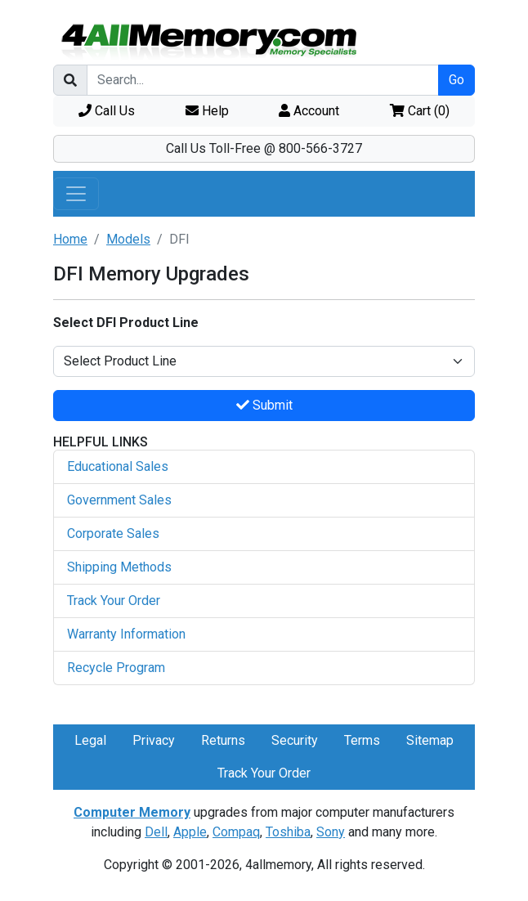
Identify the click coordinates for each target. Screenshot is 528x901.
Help (207, 111)
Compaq (236, 832)
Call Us (106, 111)
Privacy (153, 740)
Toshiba (288, 832)
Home (70, 239)
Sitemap (430, 740)
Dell (156, 832)
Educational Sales (117, 466)
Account (309, 111)
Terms (362, 740)
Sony (330, 832)
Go (456, 79)
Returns (223, 740)
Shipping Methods (119, 567)
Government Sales (119, 500)
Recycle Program (116, 667)
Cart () (420, 111)
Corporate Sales (113, 533)
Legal (90, 740)
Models (128, 239)
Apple (190, 832)
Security (294, 740)
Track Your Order (113, 600)
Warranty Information (126, 634)
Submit (264, 405)
